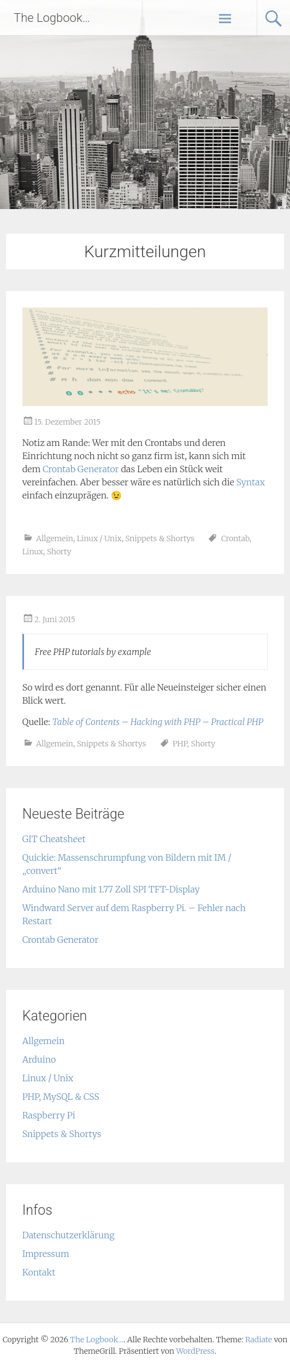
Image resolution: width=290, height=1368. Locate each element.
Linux (32, 552)
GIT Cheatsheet (54, 838)
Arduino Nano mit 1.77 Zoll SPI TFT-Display (111, 889)
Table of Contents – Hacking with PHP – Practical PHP (157, 721)
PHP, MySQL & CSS (60, 1096)
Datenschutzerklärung (68, 1235)
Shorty (59, 552)
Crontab (235, 538)
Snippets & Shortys (159, 538)
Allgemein (54, 538)
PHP (180, 744)
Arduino (39, 1059)
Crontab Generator (81, 468)
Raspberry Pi (48, 1115)
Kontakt (39, 1272)
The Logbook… (52, 18)
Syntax (250, 482)
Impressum (45, 1253)
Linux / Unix (99, 538)
